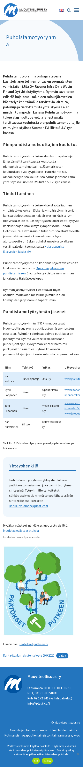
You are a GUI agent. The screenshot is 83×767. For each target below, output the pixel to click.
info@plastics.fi (38, 703)
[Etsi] (69, 10)
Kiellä (47, 760)
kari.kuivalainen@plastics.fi (28, 506)
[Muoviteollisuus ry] (26, 10)
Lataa (62, 655)
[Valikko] (76, 10)
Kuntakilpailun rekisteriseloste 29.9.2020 (28, 655)
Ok (36, 760)
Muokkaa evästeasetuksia (21, 530)
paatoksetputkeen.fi (33, 644)
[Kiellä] (78, 754)
